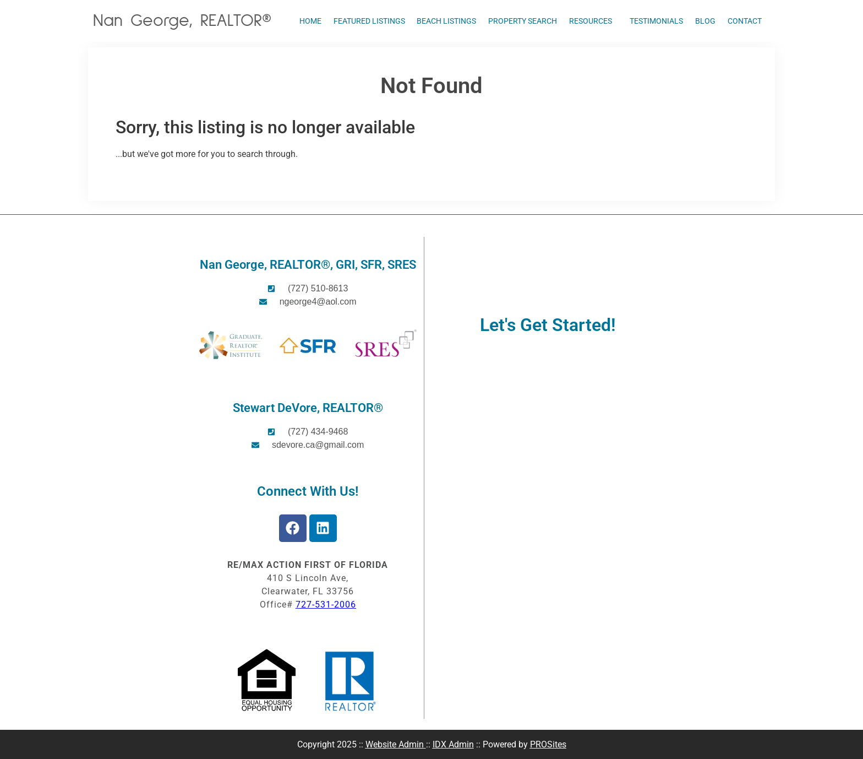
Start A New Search (153, 177)
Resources (593, 20)
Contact (745, 21)
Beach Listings (446, 21)
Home (310, 21)
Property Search (522, 21)
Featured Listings (369, 21)
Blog (705, 21)
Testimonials (656, 21)
